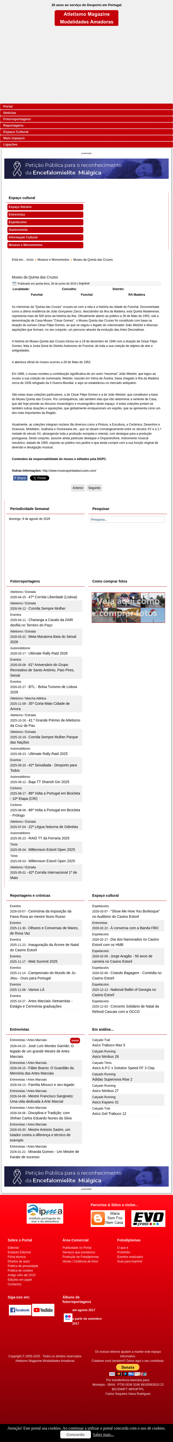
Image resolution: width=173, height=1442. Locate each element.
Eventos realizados (130, 1257)
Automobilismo (20, 648)
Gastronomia (18, 230)
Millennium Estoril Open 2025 (51, 850)
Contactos (14, 1284)
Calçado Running (104, 1051)
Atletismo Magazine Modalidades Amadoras (44, 1361)
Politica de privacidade (23, 1266)
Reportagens (13, 125)
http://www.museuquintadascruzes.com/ (69, 470)
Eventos (15, 615)
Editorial (13, 1248)
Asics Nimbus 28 (105, 1056)
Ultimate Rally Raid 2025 (48, 754)
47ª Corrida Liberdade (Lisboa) (52, 597)
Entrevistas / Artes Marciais (28, 1040)
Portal (8, 106)
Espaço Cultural (15, 132)
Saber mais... (103, 1434)
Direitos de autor (19, 1261)
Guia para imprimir (130, 1261)
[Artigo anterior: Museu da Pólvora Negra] (78, 487)
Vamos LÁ (36, 990)
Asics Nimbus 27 (105, 1091)
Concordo (76, 1434)
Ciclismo (16, 788)
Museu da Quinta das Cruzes (35, 277)
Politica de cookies (20, 1270)
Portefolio (123, 1252)
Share (20, 478)
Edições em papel (20, 1279)
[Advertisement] (86, 64)
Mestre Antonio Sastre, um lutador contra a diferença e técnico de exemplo (40, 1135)
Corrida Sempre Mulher (47, 608)
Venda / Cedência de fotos (80, 1261)
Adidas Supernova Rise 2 (112, 1079)
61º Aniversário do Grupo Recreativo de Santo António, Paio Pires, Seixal (42, 670)
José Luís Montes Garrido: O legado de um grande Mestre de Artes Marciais (42, 1051)
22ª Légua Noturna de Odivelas (53, 827)
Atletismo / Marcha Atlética (28, 698)
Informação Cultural (23, 237)
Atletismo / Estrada (23, 592)
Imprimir (84, 283)
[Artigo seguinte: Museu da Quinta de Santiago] (94, 487)
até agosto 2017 (83, 1310)
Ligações (10, 144)
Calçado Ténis (102, 1063)
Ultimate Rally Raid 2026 (48, 653)
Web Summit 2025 (42, 961)
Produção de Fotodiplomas (80, 1257)
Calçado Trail (101, 1040)
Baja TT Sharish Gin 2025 (48, 782)
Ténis (14, 844)
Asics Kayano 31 (105, 1102)
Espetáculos (18, 222)
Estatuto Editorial (19, 1252)
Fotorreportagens (17, 119)
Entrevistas (17, 214)
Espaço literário (20, 207)
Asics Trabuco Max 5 (108, 1045)
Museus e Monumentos (25, 245)
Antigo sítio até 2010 (21, 1275)
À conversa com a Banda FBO (135, 928)
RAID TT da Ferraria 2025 (48, 838)
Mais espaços (14, 138)
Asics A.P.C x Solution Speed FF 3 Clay (123, 1068)
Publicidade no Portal (76, 1248)
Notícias (9, 113)
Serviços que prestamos (78, 1252)
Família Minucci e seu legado (51, 1085)
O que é (122, 1248)
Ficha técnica (17, 1257)
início (30, 259)
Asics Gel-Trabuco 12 (109, 1114)
